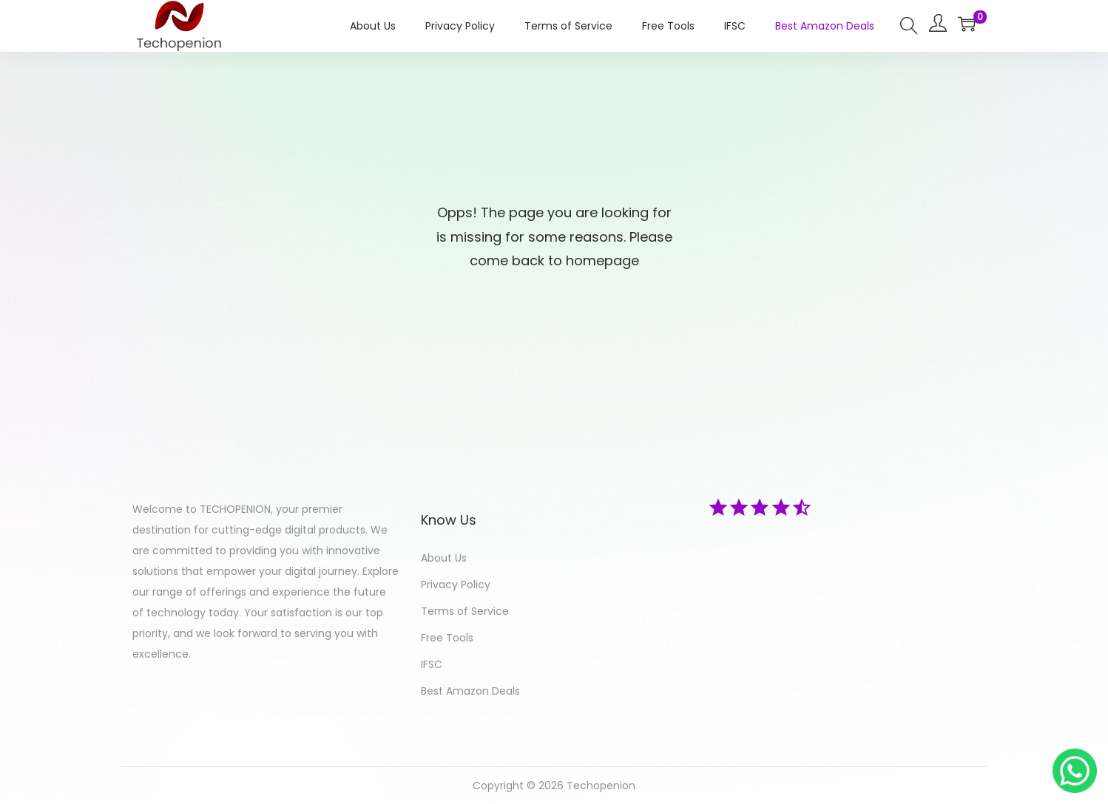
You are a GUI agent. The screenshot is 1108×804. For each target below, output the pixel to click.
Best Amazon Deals (470, 691)
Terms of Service (465, 611)
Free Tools (447, 637)
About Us (444, 558)
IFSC (431, 664)
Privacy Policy (455, 584)
